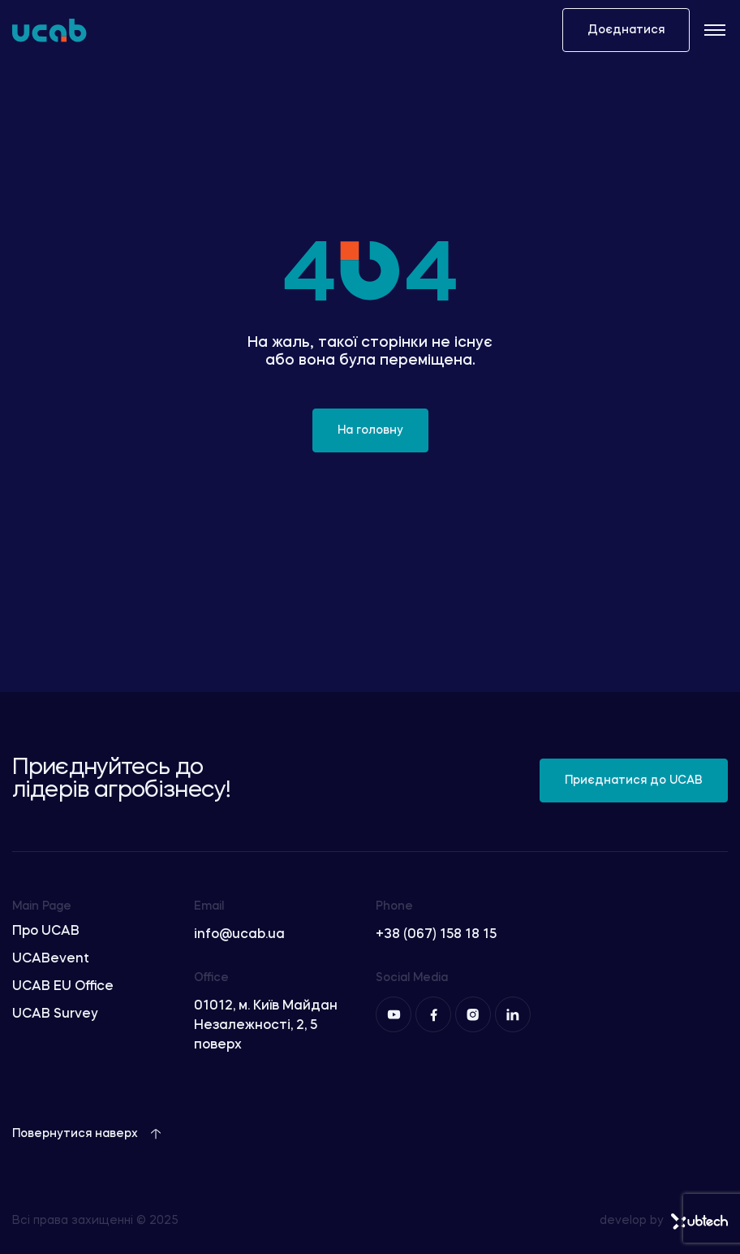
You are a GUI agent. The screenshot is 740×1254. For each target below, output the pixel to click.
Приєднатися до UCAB (634, 780)
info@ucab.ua (239, 934)
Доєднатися (626, 30)
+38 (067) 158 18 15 (436, 934)
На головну (370, 430)
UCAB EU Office (63, 986)
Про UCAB (46, 931)
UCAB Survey (55, 1014)
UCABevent (50, 959)
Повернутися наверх (86, 1133)
